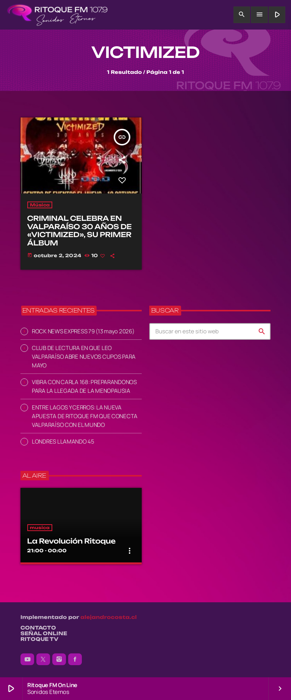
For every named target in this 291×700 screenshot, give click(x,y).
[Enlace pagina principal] (57, 15)
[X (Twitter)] (43, 659)
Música (40, 205)
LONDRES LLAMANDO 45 (63, 441)
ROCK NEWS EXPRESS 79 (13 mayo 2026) (83, 331)
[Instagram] (59, 659)
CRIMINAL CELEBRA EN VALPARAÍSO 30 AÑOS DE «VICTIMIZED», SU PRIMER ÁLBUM (79, 230)
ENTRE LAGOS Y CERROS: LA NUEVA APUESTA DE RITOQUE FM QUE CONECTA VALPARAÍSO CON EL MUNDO (85, 416)
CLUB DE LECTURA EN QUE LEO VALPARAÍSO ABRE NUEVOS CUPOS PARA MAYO (84, 356)
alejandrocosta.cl (108, 617)
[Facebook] (75, 659)
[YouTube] (27, 659)
